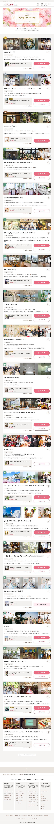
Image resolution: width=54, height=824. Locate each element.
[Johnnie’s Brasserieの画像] (27, 296)
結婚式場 (21, 774)
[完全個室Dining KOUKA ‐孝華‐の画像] (27, 189)
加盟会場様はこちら (39, 815)
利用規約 (11, 815)
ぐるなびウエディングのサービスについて (23, 818)
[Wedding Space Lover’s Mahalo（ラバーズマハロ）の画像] (27, 224)
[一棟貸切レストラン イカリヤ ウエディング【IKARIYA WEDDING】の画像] (27, 547)
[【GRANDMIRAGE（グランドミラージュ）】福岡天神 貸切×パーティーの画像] (27, 723)
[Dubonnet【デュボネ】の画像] (27, 117)
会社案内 (7, 815)
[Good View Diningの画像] (27, 261)
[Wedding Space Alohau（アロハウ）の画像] (27, 331)
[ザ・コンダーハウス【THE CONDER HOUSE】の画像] (27, 688)
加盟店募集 (46, 815)
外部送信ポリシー (31, 815)
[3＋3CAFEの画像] (27, 618)
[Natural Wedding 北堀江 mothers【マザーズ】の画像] (27, 154)
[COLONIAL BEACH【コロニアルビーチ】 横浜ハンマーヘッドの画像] (27, 80)
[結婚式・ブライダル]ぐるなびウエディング (10, 774)
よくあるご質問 (35, 818)
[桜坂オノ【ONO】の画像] (27, 441)
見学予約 (42, 67)
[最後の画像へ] (49, 43)
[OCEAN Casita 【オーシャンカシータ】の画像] (27, 653)
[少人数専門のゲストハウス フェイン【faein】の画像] (27, 512)
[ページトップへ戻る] (27, 770)
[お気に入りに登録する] (48, 52)
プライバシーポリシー (23, 815)
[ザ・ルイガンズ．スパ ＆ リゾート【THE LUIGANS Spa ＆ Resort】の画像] (27, 477)
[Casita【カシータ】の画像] (27, 44)
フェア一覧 (41, 63)
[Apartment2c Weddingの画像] (27, 369)
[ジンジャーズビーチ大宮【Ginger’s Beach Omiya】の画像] (27, 404)
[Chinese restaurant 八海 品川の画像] (27, 583)
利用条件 (16, 815)
